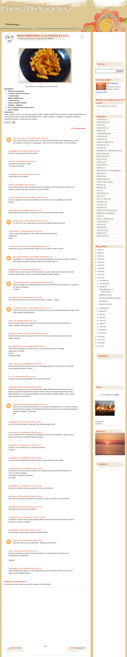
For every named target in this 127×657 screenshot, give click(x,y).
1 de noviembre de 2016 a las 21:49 (38, 308)
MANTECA (100, 173)
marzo (102, 327)
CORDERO (100, 139)
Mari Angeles (13, 297)
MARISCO (100, 176)
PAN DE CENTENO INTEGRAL (110, 298)
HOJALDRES (101, 165)
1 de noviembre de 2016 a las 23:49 (36, 333)
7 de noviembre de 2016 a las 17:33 (29, 568)
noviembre (103, 284)
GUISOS (100, 162)
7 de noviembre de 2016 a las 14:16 (25, 551)
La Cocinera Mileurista (16, 197)
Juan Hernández (14, 468)
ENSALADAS (101, 153)
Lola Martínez (17, 404)
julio (101, 314)
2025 (100, 250)
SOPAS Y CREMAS (103, 219)
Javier (11, 551)
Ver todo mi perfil (101, 92)
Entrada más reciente (78, 648)
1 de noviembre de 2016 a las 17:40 (40, 257)
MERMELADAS (102, 179)
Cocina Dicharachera (36, 8)
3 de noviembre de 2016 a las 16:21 (30, 432)
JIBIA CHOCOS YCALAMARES (107, 171)
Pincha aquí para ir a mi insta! (107, 106)
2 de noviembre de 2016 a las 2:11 (34, 346)
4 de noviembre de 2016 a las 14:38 (29, 486)
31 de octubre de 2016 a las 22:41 (24, 185)
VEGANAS (100, 233)
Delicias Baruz (13, 496)
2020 (100, 265)
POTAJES (100, 205)
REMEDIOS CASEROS (105, 213)
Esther (11, 185)
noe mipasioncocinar (19, 308)
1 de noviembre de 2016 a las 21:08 (29, 297)
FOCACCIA (103, 301)
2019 (100, 268)
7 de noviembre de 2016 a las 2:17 (31, 540)
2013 (100, 343)
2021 (100, 262)
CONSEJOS (101, 136)
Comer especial (13, 432)
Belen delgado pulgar (15, 346)
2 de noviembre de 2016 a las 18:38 (24, 376)
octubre (102, 287)
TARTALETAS (101, 222)
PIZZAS (99, 196)
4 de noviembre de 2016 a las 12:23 (31, 468)
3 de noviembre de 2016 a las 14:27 (29, 422)
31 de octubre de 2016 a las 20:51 (29, 151)
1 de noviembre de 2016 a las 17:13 (38, 246)
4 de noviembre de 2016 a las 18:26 (30, 496)
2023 (100, 256)
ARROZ (99, 125)
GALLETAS (100, 159)
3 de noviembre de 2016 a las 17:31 (29, 445)
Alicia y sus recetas (19, 138)
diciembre (103, 280)
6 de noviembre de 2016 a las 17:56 (33, 517)
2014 (100, 340)
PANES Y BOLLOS (103, 182)
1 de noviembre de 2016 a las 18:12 (29, 269)
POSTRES (100, 202)
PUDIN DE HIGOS (105, 304)
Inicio (45, 646)
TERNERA (100, 227)
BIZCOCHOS (101, 128)
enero (102, 333)
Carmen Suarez (18, 221)
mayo (102, 320)
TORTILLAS (101, 230)
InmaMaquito (13, 151)
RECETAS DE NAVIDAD (105, 210)
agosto (102, 311)
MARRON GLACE (105, 295)
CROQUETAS (101, 145)
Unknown (16, 540)
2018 (100, 271)
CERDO (99, 131)
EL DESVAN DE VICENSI (17, 246)
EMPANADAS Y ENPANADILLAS (108, 151)
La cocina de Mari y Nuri (21, 282)
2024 (100, 253)
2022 (100, 259)
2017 (100, 275)
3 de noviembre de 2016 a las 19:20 (29, 458)
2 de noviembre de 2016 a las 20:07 (29, 387)
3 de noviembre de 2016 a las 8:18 (34, 404)
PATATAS (100, 188)
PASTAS (50, 38)
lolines (11, 161)
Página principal (12, 24)
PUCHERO (100, 207)
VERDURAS (101, 236)
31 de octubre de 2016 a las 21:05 (29, 174)
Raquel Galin (13, 445)
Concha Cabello (14, 231)
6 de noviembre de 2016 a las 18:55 (29, 530)
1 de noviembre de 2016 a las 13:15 (29, 210)
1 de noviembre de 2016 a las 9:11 (36, 197)
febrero (102, 330)
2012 (100, 346)
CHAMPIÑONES (102, 134)
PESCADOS (101, 193)
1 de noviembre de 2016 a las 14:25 (31, 231)
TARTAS (99, 225)
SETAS (99, 216)
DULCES (100, 148)
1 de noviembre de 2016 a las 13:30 (35, 221)
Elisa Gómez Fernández (16, 333)
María (11, 321)
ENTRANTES (101, 156)
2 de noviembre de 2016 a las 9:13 (31, 364)
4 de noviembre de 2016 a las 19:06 (29, 507)
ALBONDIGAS (102, 122)
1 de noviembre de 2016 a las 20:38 (41, 282)
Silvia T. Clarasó (14, 364)
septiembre (104, 308)
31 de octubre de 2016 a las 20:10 (37, 138)
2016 (100, 278)
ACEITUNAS (101, 119)
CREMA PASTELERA (104, 142)
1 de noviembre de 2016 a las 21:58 (25, 321)
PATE (98, 190)
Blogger (116, 395)
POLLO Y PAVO (102, 199)
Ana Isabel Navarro (15, 517)
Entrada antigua (16, 648)
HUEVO (99, 168)
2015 (100, 337)
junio (101, 317)
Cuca (10, 376)
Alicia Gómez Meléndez (20, 257)
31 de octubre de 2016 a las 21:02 (24, 161)
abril (101, 323)
